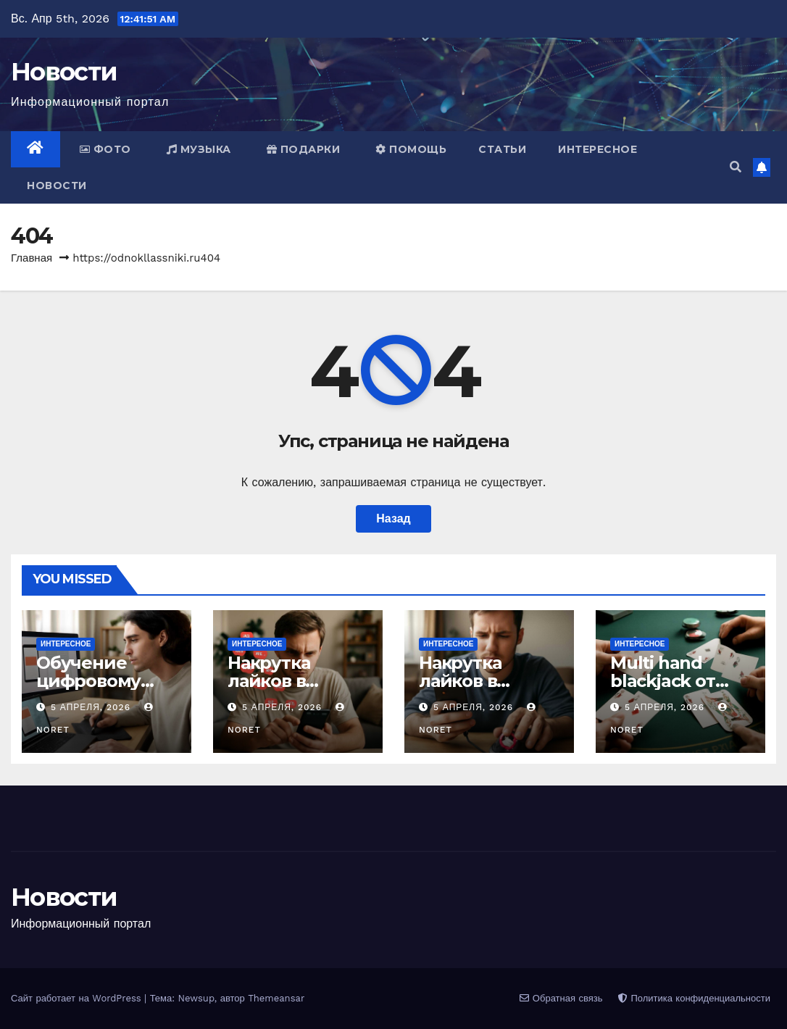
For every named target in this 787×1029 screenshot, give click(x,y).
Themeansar (276, 998)
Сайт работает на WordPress (77, 998)
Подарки (304, 149)
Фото (105, 149)
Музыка (199, 149)
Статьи (502, 149)
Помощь (410, 149)
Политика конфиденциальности (694, 998)
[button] (735, 167)
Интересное (597, 149)
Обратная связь (561, 998)
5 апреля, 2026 (92, 707)
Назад (393, 518)
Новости (64, 72)
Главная (31, 257)
